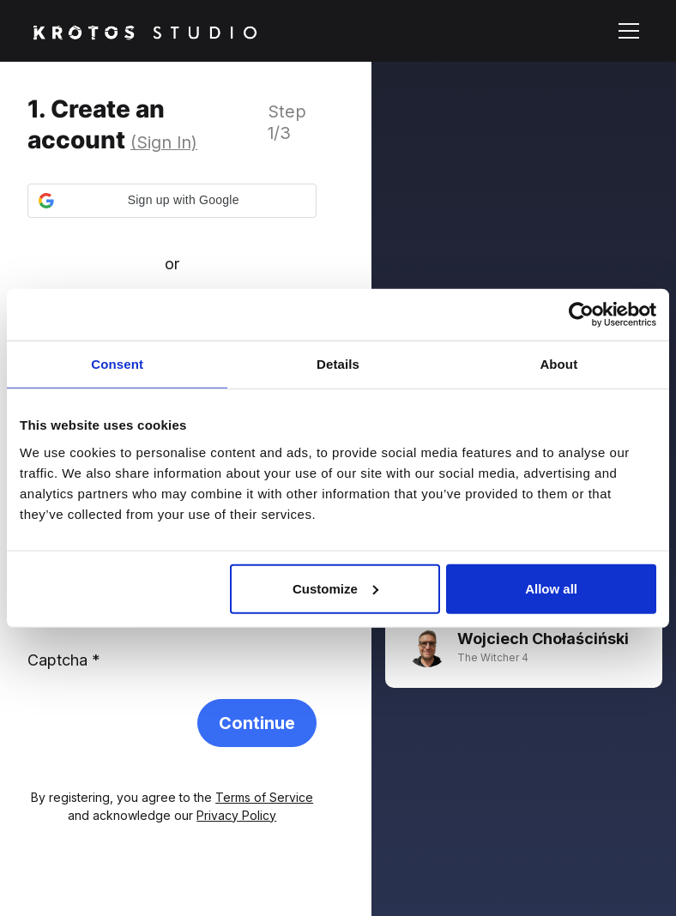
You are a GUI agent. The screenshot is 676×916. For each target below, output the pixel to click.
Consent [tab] (117, 364)
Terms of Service (264, 797)
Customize (335, 588)
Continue (257, 723)
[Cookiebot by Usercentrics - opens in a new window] (581, 315)
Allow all (551, 588)
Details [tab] (338, 364)
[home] (145, 30)
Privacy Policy (236, 815)
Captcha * (63, 660)
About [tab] (558, 364)
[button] (625, 30)
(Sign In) (163, 142)
